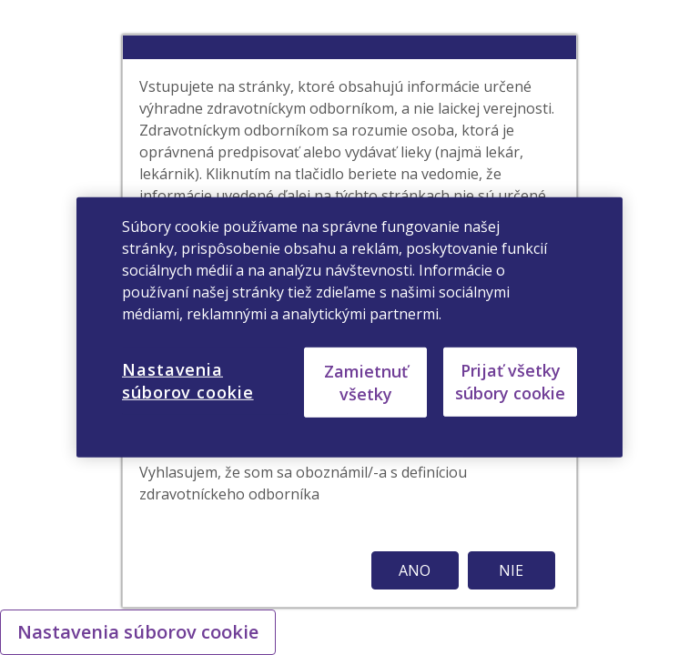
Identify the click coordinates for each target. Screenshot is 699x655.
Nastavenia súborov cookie (137, 632)
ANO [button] (415, 570)
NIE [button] (511, 570)
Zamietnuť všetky (366, 381)
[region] (349, 327)
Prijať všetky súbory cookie (510, 381)
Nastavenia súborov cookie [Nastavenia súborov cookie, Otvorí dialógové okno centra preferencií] (188, 380)
